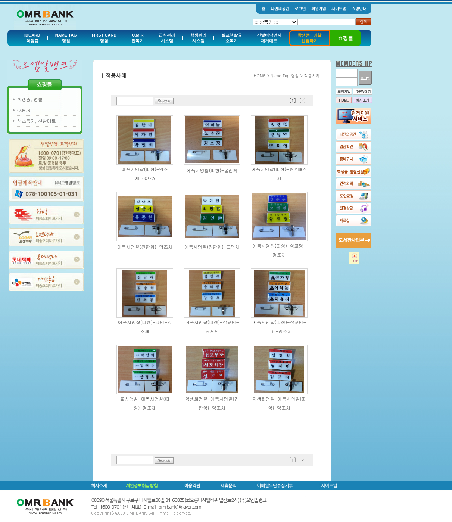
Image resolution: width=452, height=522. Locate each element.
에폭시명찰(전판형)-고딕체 (212, 246)
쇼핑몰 (345, 38)
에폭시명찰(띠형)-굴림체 (212, 170)
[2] (302, 100)
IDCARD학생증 (32, 38)
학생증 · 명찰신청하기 (309, 38)
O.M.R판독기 (137, 38)
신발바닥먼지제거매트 (269, 38)
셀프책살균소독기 (231, 38)
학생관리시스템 (198, 38)
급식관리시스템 (167, 38)
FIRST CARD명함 (104, 38)
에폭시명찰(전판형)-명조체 (145, 246)
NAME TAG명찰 (66, 38)
